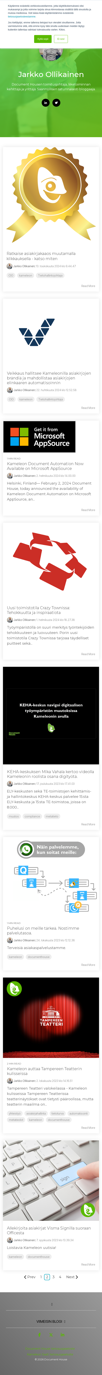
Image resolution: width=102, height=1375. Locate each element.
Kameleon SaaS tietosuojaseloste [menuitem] (50, 1354)
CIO (11, 275)
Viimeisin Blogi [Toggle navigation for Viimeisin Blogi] (49, 1321)
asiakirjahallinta (36, 1113)
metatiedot (16, 1119)
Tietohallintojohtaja (50, 275)
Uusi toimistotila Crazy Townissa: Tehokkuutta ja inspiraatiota (38, 610)
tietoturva (58, 1113)
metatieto (52, 816)
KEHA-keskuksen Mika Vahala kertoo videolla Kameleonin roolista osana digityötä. (50, 774)
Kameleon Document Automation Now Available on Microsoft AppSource (45, 466)
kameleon (25, 275)
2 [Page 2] (47, 1277)
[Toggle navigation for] (51, 1306)
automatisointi (78, 1113)
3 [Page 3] (53, 1277)
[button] (39, 1336)
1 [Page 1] (41, 1277)
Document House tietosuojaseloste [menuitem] (50, 1348)
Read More (88, 286)
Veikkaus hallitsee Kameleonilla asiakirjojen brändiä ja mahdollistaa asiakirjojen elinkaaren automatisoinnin (49, 378)
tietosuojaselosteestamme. (22, 16)
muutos (14, 816)
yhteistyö (15, 1113)
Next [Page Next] (72, 1277)
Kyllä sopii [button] (43, 39)
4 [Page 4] (60, 1277)
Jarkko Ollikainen (21, 266)
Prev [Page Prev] (30, 1277)
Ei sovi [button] (60, 39)
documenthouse (39, 957)
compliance (32, 816)
